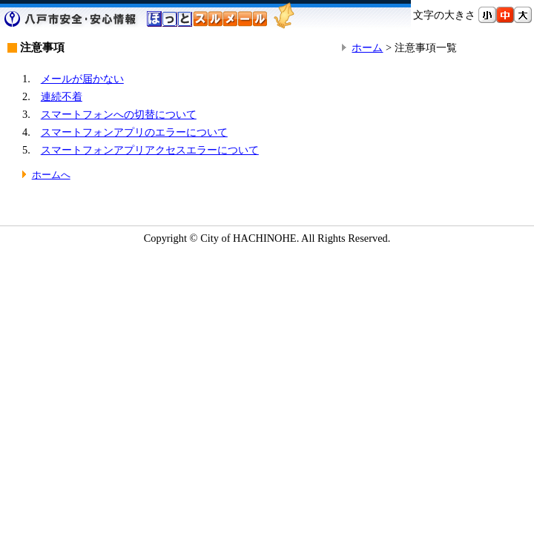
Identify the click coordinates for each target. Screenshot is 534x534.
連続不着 (61, 96)
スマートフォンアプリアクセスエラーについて (150, 150)
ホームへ (51, 174)
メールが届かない (82, 79)
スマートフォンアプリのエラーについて (134, 132)
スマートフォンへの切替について (119, 114)
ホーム (367, 47)
